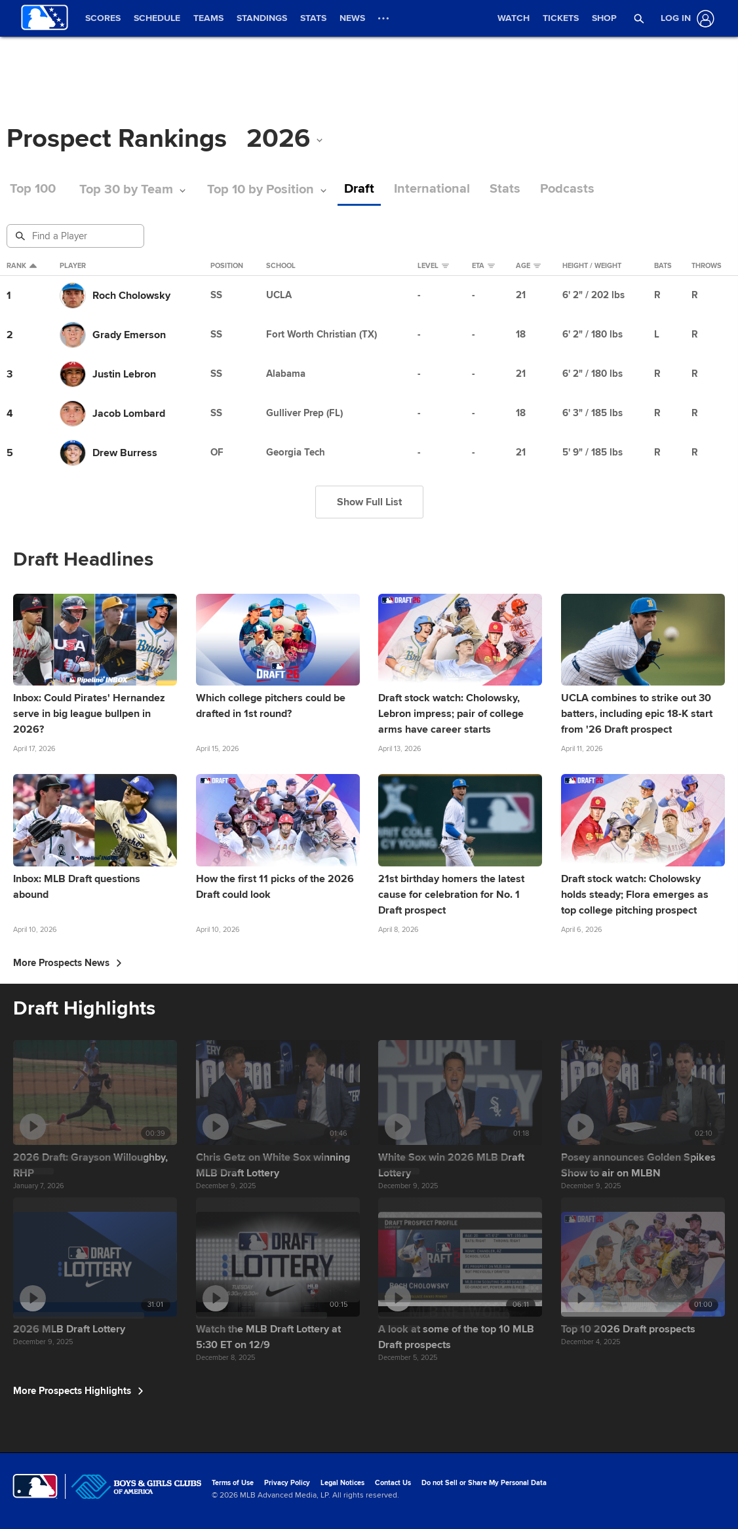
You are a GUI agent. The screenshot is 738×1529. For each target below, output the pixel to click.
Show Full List (369, 502)
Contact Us (393, 1483)
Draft (359, 189)
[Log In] (685, 18)
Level (433, 266)
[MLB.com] (35, 1486)
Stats (505, 189)
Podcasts (567, 189)
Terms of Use (233, 1483)
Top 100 (33, 189)
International (432, 189)
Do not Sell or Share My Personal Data (484, 1483)
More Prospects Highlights (78, 1391)
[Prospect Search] (76, 236)
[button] (639, 18)
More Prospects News (67, 963)
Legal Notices (342, 1483)
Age (528, 266)
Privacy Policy (287, 1483)
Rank (22, 266)
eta (483, 266)
